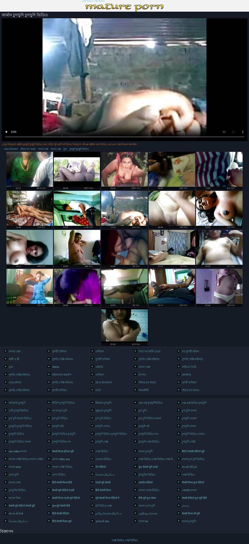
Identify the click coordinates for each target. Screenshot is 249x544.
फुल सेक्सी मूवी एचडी (148, 466)
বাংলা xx (143, 521)
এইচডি (99, 366)
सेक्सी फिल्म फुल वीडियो (193, 482)
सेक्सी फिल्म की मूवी (191, 513)
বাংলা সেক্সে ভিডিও (148, 490)
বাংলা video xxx (61, 459)
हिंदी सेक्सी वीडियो (60, 513)
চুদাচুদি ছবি (58, 426)
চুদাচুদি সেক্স (101, 441)
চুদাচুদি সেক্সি (188, 441)
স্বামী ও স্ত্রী (14, 359)
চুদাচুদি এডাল (189, 418)
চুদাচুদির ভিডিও (146, 474)
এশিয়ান (99, 351)
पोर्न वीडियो (100, 466)
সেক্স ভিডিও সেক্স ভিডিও (93, 1)
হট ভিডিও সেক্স (103, 505)
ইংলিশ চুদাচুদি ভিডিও (63, 402)
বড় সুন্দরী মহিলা (190, 351)
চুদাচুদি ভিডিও (16, 433)
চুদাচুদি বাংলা (189, 426)
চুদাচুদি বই (143, 426)
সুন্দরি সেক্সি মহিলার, (192, 359)
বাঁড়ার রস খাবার (28, 149)
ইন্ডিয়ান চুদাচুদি (103, 402)
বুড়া (65, 149)
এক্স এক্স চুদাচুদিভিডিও (150, 402)
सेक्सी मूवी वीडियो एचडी (63, 490)
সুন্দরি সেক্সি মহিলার (62, 359)
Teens (55, 366)
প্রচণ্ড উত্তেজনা (11, 149)
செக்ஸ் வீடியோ (105, 474)
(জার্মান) (186, 374)
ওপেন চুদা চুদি (59, 410)
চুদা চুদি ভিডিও (103, 418)
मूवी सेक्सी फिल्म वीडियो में (107, 498)
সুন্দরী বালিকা (59, 351)
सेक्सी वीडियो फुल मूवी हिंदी (194, 498)
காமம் (185, 505)
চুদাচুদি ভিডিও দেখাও (193, 433)
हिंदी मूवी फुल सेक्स (147, 498)
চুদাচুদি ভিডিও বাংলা (20, 441)
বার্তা (98, 390)
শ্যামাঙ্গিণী (143, 390)
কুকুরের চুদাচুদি (103, 410)
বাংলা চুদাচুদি (145, 451)
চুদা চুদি (142, 410)
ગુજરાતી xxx (102, 521)
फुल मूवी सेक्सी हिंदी (61, 505)
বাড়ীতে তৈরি (189, 366)
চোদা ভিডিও (59, 474)
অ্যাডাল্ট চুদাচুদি (17, 402)
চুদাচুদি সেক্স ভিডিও (148, 441)
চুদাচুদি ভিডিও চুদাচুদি (63, 433)
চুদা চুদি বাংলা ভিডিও (20, 418)
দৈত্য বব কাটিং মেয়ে (149, 351)
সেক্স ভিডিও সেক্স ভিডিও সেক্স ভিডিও (154, 459)
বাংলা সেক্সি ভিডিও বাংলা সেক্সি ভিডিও (25, 459)
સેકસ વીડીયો (16, 513)
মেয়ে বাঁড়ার (15, 382)
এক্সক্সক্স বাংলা (189, 490)
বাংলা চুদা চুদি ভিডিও (193, 459)
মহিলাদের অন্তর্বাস (61, 374)
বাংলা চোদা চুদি (146, 505)
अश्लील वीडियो (145, 482)
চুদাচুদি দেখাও (102, 426)
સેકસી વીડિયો (189, 466)
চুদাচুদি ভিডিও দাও (148, 433)
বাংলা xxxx (15, 466)
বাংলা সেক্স (43, 149)
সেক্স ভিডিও (101, 451)
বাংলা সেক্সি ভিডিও (62, 466)
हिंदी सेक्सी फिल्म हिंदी (62, 482)
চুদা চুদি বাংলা (189, 410)
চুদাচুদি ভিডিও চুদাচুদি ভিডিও (111, 433)
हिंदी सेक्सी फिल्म (103, 490)
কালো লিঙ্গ (14, 498)
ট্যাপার (142, 374)
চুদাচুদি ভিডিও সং (61, 441)
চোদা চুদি (14, 474)
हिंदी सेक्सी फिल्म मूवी (61, 521)
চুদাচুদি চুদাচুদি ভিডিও (79, 149)
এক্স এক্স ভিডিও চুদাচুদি (194, 402)
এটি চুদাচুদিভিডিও (19, 410)
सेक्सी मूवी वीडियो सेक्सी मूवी (22, 505)
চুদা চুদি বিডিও (60, 418)
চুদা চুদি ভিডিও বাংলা (149, 418)
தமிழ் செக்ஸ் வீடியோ (108, 513)
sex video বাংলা (18, 451)
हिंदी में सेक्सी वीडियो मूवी (193, 451)
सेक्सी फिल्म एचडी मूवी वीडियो (66, 498)
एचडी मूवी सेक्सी (103, 482)
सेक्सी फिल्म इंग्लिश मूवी (63, 451)
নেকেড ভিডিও (103, 459)
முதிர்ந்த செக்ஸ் (148, 513)
